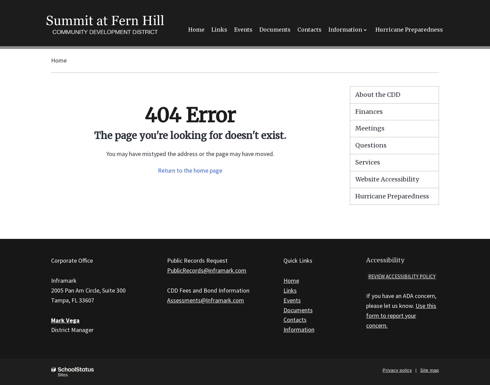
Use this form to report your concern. (401, 315)
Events (292, 300)
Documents (298, 310)
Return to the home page (190, 170)
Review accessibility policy (402, 276)
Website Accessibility (387, 179)
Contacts (295, 319)
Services (367, 162)
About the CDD (378, 95)
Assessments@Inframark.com (205, 300)
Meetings (370, 128)
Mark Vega (65, 320)
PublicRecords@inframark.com (206, 270)
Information (298, 329)
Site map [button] (429, 370)
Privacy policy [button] (397, 370)
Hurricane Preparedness (392, 196)
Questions (371, 145)
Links (290, 290)
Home (59, 60)
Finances (369, 112)
